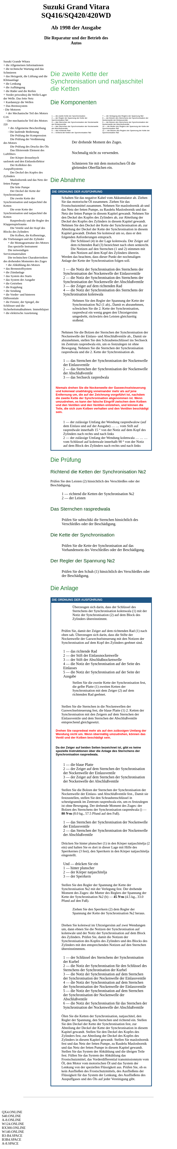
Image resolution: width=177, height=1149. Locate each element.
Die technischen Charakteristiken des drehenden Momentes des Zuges (25, 259)
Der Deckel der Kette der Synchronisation (21, 192)
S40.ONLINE (11, 1116)
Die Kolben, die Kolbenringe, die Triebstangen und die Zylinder (24, 237)
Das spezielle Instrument (23, 246)
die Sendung (13, 291)
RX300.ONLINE (14, 1128)
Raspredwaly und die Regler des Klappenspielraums (26, 222)
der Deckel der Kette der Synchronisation (105, 229)
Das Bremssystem (16, 106)
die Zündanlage (15, 272)
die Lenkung (13, 83)
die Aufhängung (15, 87)
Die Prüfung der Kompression (28, 135)
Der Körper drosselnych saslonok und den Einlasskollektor (23, 159)
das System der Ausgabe (20, 279)
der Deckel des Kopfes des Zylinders (102, 219)
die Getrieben (14, 283)
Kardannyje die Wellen (19, 102)
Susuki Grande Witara (16, 61)
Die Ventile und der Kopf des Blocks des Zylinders (24, 229)
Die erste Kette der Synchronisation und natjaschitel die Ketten (25, 213)
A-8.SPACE (10, 1143)
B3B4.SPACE (11, 1139)
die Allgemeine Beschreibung (28, 128)
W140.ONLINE (13, 1132)
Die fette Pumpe (20, 187)
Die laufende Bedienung (24, 131)
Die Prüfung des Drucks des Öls (29, 146)
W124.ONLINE (13, 1124)
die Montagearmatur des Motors (29, 242)
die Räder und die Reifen (21, 91)
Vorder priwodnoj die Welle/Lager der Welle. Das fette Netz (25, 96)
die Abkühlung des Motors (24, 265)
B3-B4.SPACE (12, 1135)
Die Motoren (13, 109)
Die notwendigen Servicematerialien (16, 252)
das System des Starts (19, 276)
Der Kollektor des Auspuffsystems (17, 166)
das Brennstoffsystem (19, 268)
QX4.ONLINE (12, 1112)
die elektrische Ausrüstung (22, 313)
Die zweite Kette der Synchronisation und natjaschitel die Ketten (25, 202)
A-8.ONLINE (11, 1120)
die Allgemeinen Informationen (24, 65)
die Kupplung (14, 287)
